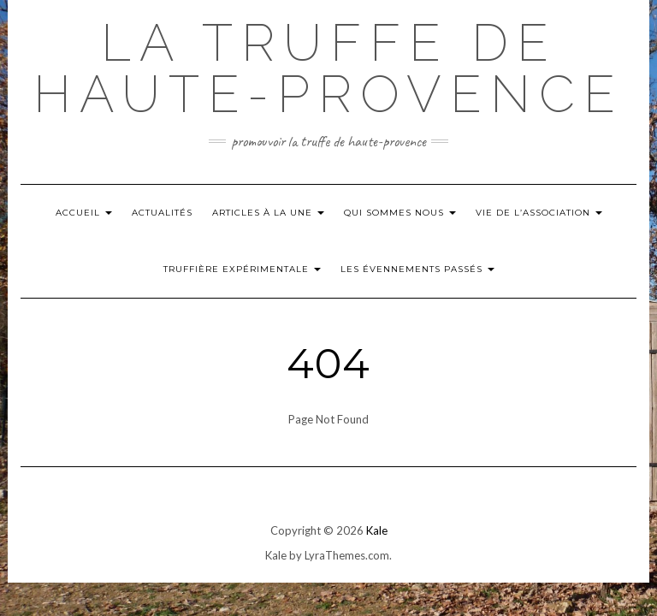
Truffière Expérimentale (242, 269)
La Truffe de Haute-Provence (328, 68)
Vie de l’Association (539, 212)
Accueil (84, 212)
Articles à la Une (268, 212)
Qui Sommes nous (400, 212)
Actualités (162, 212)
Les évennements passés (417, 269)
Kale (377, 530)
